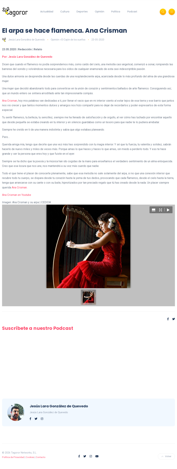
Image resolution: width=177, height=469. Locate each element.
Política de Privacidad (13, 457)
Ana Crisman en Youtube (16, 195)
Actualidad (46, 11)
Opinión (99, 11)
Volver (166, 456)
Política (115, 11)
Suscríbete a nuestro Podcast (37, 328)
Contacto (40, 457)
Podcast (132, 11)
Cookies (30, 457)
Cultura (64, 11)
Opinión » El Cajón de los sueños (68, 39)
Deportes (82, 11)
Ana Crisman (9, 100)
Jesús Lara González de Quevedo (23, 39)
